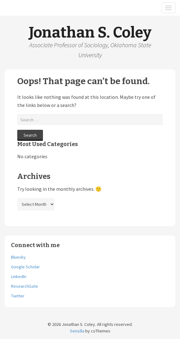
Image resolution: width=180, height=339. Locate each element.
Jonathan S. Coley (90, 32)
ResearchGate (24, 286)
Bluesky (18, 257)
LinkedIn (18, 276)
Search (30, 135)
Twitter (17, 296)
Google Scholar (25, 267)
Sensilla (77, 331)
